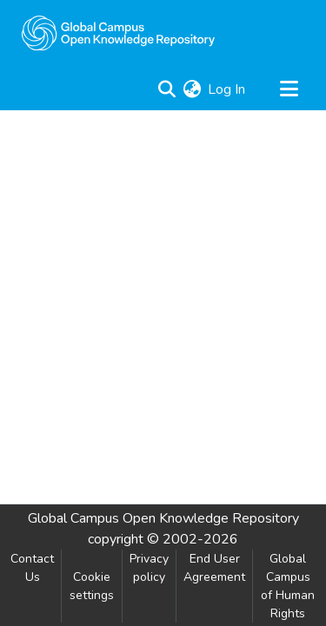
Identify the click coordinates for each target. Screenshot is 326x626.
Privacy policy (149, 567)
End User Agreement (214, 567)
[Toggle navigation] (288, 89)
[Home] (118, 33)
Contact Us (32, 567)
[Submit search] (166, 89)
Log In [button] (227, 89)
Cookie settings (92, 586)
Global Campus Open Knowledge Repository (163, 518)
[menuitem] (192, 89)
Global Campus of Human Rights (288, 586)
